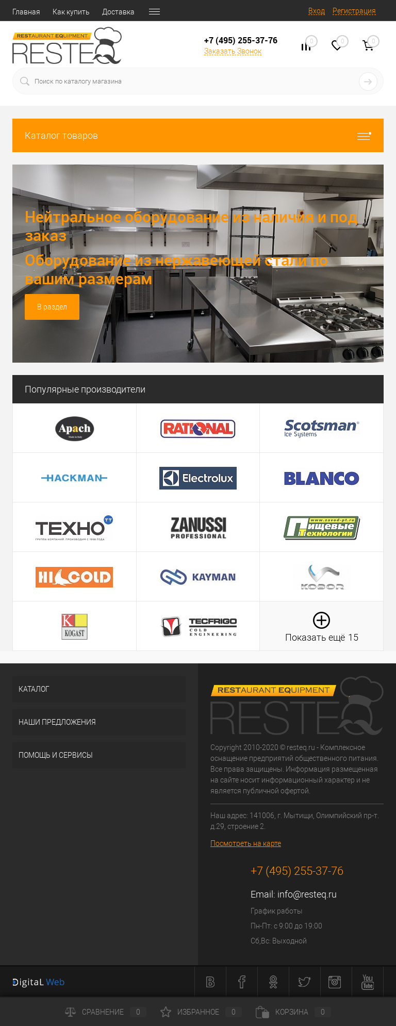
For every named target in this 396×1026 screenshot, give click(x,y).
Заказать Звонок (232, 51)
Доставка (118, 12)
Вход (316, 11)
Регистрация (354, 11)
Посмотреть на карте (245, 843)
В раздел (52, 307)
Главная (26, 12)
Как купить (71, 12)
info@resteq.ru (307, 894)
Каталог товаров (198, 135)
